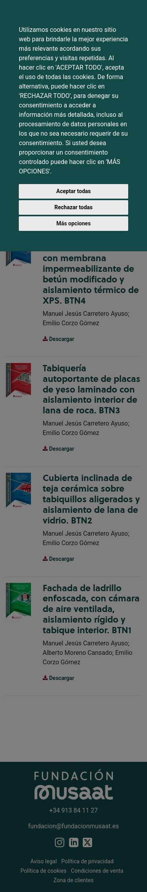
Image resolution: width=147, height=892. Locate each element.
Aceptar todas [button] (73, 191)
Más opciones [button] (73, 223)
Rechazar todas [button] (73, 207)
